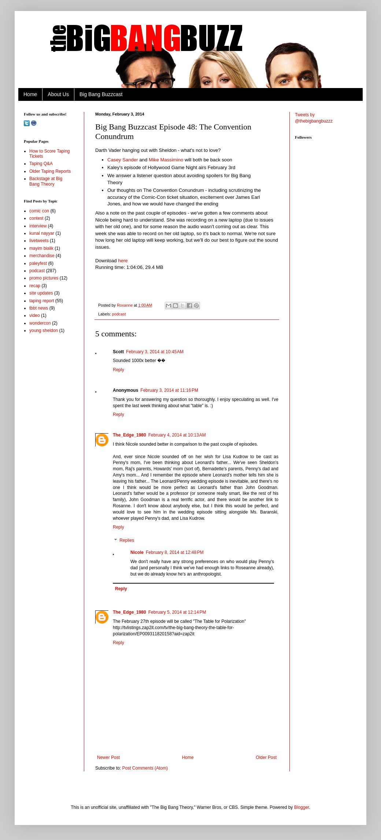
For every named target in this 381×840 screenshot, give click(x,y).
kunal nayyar (41, 233)
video (34, 315)
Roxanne (125, 305)
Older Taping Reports (50, 171)
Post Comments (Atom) (145, 768)
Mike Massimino (166, 159)
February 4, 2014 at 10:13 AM (177, 435)
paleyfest (38, 263)
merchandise (42, 255)
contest (36, 218)
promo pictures (43, 278)
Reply (118, 369)
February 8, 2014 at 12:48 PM (175, 552)
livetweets (39, 240)
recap (34, 285)
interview (38, 226)
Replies (126, 540)
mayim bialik (41, 248)
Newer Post (108, 757)
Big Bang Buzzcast (101, 94)
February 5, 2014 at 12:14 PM (177, 612)
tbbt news (38, 308)
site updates (41, 293)
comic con (39, 210)
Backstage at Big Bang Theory (45, 181)
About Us (58, 94)
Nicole (137, 552)
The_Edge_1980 (129, 435)
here (122, 260)
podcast (119, 314)
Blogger (301, 807)
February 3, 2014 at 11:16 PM (169, 390)
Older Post (266, 757)
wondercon (40, 323)
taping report (41, 300)
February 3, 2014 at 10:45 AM (155, 351)
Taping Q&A (41, 163)
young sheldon (43, 330)
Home (30, 94)
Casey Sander (122, 159)
